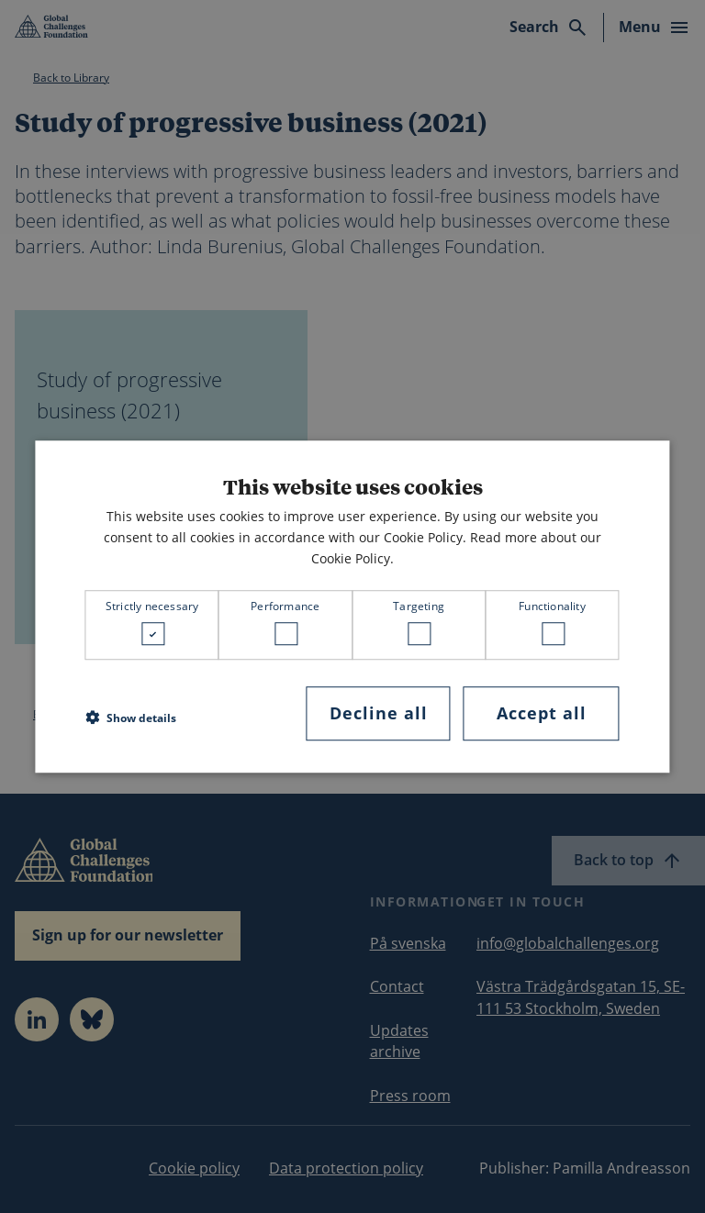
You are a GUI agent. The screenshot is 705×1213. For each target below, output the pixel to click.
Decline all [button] (379, 713)
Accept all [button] (542, 713)
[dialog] (352, 606)
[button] (130, 718)
